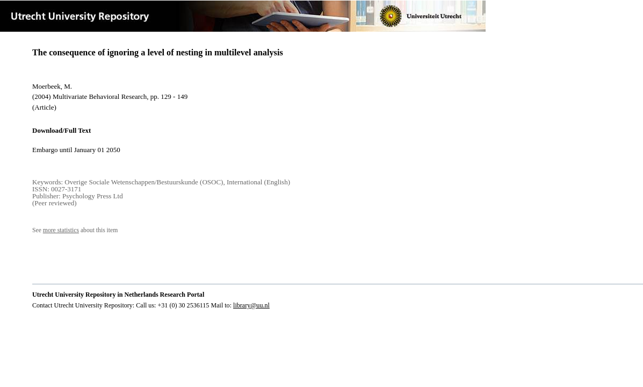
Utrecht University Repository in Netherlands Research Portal (118, 294)
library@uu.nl (251, 305)
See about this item (75, 230)
